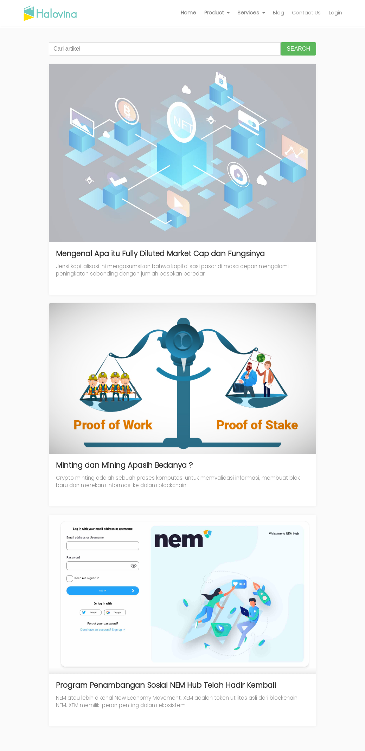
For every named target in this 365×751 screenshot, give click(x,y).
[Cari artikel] (165, 49)
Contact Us (306, 12)
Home (188, 12)
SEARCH (298, 49)
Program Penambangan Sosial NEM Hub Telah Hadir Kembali (166, 685)
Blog (278, 12)
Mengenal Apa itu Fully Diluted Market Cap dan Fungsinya (160, 253)
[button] (217, 13)
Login (335, 12)
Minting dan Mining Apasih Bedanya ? (124, 465)
